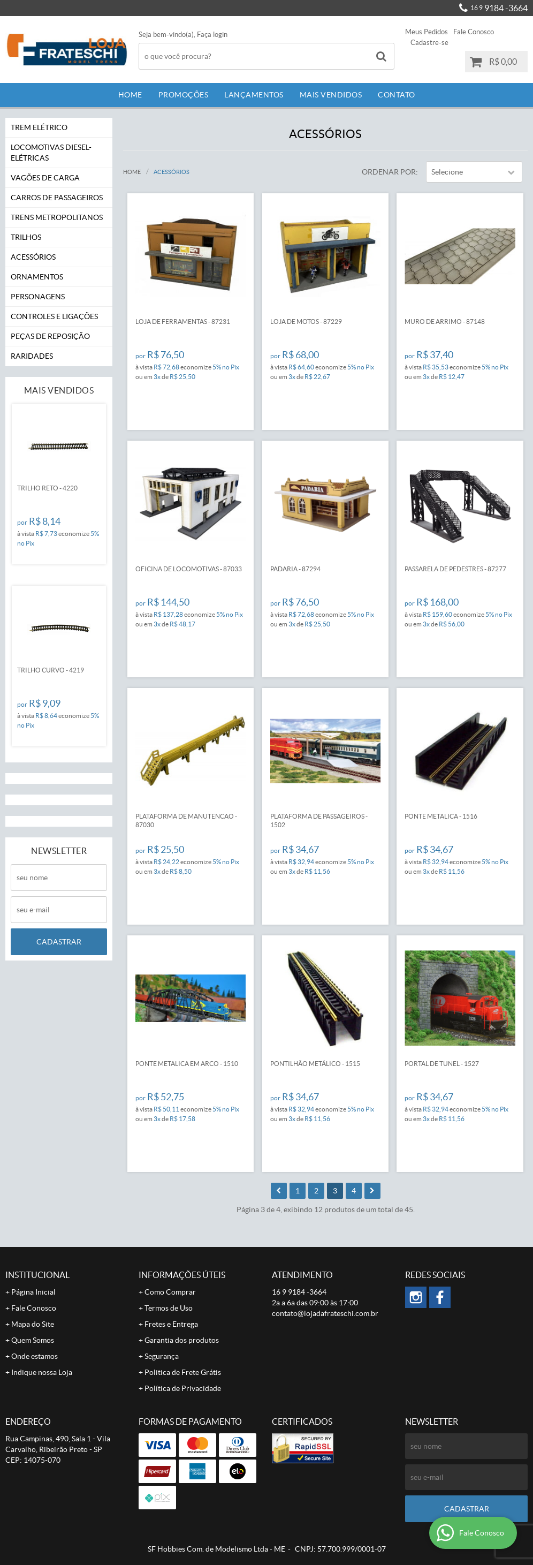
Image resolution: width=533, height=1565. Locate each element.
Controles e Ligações (54, 316)
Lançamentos (254, 94)
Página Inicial (33, 1292)
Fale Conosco (473, 32)
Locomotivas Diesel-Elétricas (51, 152)
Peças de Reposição (50, 336)
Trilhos (26, 237)
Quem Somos (32, 1340)
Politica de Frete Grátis (182, 1372)
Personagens (38, 296)
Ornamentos (37, 277)
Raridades (32, 356)
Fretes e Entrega (171, 1324)
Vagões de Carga (45, 177)
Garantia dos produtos (181, 1340)
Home (130, 94)
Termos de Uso (168, 1308)
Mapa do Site (32, 1324)
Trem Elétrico (39, 127)
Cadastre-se (429, 43)
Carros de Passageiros (57, 197)
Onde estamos (34, 1356)
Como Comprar (170, 1292)
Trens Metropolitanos (57, 217)
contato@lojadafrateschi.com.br (325, 1313)
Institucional (37, 1275)
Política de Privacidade (182, 1388)
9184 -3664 (499, 8)
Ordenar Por (389, 172)
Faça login (212, 35)
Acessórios (33, 257)
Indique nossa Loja (41, 1372)
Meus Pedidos (426, 32)
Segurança (161, 1356)
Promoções (183, 94)
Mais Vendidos (331, 94)
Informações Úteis (182, 1275)
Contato (396, 94)
